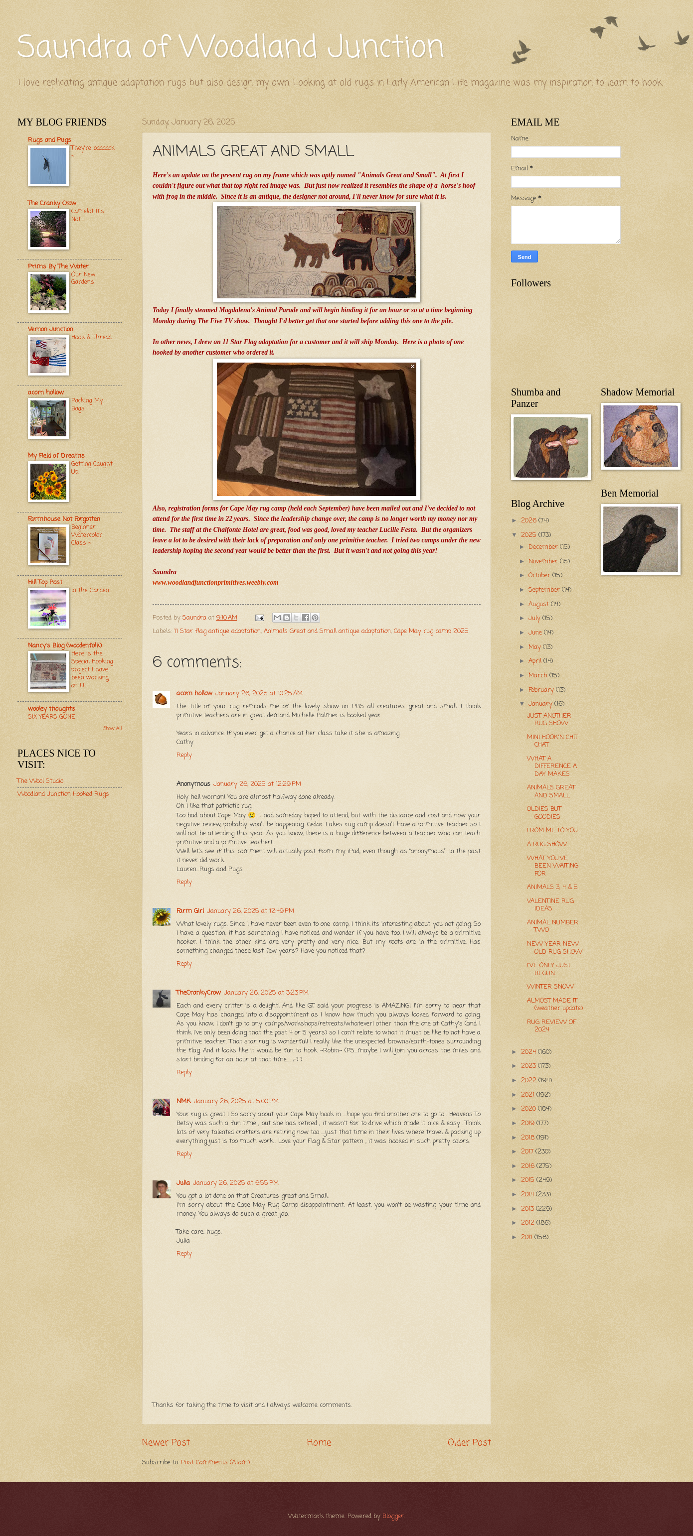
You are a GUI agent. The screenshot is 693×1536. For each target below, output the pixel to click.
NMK (183, 1101)
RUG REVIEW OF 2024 (551, 1026)
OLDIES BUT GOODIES (544, 812)
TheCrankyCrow (198, 993)
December (544, 547)
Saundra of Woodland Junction (230, 48)
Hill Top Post (45, 582)
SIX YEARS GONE (51, 717)
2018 (528, 1138)
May (535, 647)
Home (319, 1443)
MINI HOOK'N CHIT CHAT (552, 741)
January (541, 704)
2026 (529, 520)
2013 (528, 1209)
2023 (529, 1066)
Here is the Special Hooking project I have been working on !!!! (92, 669)
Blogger (393, 1516)
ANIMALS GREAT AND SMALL (551, 791)
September (545, 590)
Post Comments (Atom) (215, 1462)
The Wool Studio (40, 781)
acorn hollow (194, 693)
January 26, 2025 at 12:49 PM (250, 911)
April (535, 661)
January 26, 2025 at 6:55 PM (236, 1183)
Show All (112, 729)
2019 (528, 1123)
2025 (529, 535)
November (544, 561)
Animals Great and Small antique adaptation (327, 631)
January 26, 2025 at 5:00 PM (236, 1101)
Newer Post (166, 1443)
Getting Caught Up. (92, 468)
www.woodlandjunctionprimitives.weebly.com (215, 582)
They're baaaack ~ (93, 152)
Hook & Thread (91, 337)
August (539, 604)
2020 (529, 1109)
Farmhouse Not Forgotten (64, 519)
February (542, 690)
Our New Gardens (83, 278)
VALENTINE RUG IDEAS (550, 904)
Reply (184, 755)
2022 (529, 1080)
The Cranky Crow (52, 203)
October (540, 575)
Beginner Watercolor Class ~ (86, 535)
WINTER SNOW (550, 987)
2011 (527, 1237)
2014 (528, 1194)
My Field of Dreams (56, 456)
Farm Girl (190, 911)
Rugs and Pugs (49, 140)
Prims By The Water (58, 266)
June (536, 633)
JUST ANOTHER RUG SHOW (549, 719)
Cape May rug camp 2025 (431, 631)
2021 (528, 1095)
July (535, 618)
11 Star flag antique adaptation (217, 631)
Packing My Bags (87, 404)
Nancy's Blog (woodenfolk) (65, 645)
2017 (528, 1151)
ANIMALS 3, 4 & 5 (552, 887)
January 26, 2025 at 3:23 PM (266, 993)
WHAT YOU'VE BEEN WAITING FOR (552, 866)
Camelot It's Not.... (87, 215)
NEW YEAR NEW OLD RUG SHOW (554, 947)
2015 (528, 1180)
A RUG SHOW (547, 844)
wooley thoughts (51, 709)
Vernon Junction (50, 329)
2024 (529, 1052)
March (538, 675)
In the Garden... (91, 590)
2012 (528, 1223)
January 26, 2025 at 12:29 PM (257, 784)
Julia (183, 1183)
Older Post (469, 1443)
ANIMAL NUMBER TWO (552, 926)
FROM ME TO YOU (552, 830)
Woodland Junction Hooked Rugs (63, 794)
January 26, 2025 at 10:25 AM (259, 693)
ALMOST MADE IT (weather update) (555, 1004)
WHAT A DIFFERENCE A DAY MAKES (552, 766)
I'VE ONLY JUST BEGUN (549, 969)
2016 (528, 1166)
